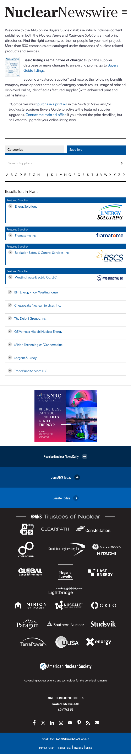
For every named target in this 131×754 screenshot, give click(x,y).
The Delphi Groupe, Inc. (30, 318)
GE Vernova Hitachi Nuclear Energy (38, 331)
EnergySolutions (26, 206)
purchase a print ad (52, 103)
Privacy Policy (47, 747)
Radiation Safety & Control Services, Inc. (42, 252)
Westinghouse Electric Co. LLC (36, 277)
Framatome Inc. (26, 235)
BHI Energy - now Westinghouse (36, 292)
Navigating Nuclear (65, 704)
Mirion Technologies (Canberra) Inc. (38, 344)
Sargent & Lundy (25, 357)
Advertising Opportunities (65, 698)
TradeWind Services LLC (30, 370)
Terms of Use (64, 747)
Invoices (78, 747)
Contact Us (65, 709)
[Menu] (123, 11)
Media (89, 747)
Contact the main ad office (46, 114)
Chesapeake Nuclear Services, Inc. (37, 305)
